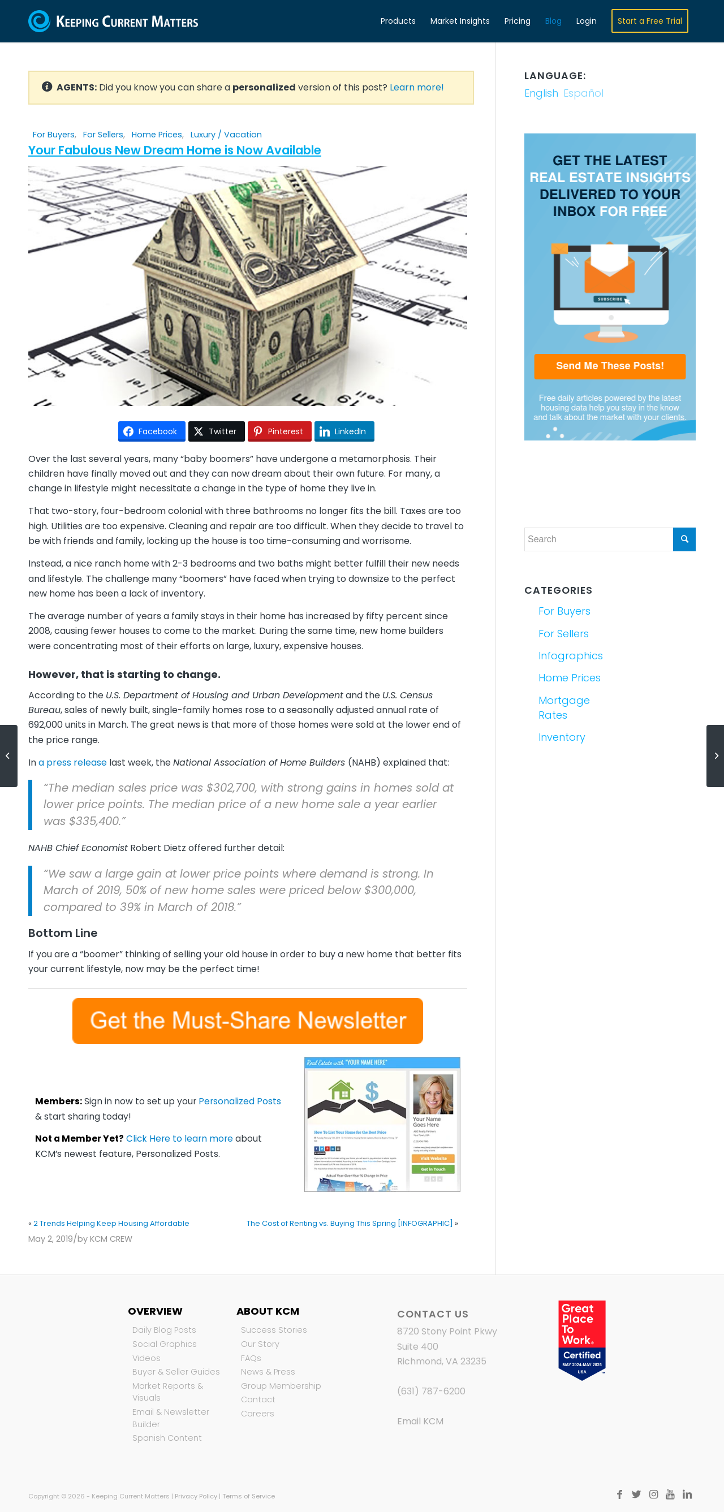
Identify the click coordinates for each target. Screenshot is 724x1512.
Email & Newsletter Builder (170, 1418)
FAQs (251, 1358)
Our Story (260, 1344)
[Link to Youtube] (670, 1494)
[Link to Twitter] (636, 1494)
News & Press (268, 1371)
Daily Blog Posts (164, 1330)
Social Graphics (164, 1344)
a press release (72, 762)
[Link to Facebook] (619, 1494)
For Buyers (54, 134)
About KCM (267, 1311)
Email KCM (420, 1421)
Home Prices (157, 134)
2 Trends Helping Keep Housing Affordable (111, 1223)
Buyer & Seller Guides (176, 1371)
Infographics (570, 656)
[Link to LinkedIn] (687, 1494)
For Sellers (103, 134)
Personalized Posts (240, 1101)
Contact (258, 1399)
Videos (146, 1358)
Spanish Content (167, 1438)
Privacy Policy (196, 1496)
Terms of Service (248, 1496)
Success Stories (274, 1330)
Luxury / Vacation (226, 134)
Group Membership (281, 1386)
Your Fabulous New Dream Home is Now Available (174, 150)
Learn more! (417, 87)
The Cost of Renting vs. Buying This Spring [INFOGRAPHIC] (350, 1223)
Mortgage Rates (564, 707)
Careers (257, 1413)
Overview (155, 1311)
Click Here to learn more (179, 1138)
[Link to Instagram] (653, 1494)
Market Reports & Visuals (167, 1392)
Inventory (561, 737)
